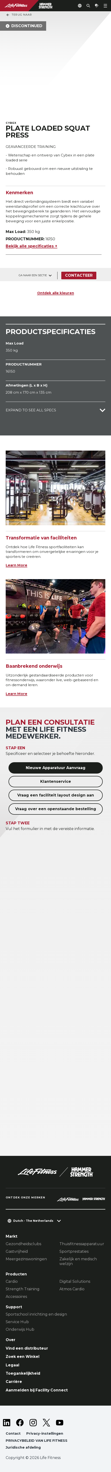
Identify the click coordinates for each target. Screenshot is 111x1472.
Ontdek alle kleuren (55, 293)
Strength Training (23, 1289)
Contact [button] (13, 1433)
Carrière (14, 1381)
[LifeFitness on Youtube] (59, 1422)
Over (10, 1340)
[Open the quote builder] (97, 5)
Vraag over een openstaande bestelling (55, 809)
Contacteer (79, 275)
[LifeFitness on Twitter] (46, 1422)
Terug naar (19, 15)
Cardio (12, 1281)
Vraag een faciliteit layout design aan (55, 795)
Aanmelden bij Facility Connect (37, 1390)
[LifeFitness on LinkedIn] (6, 1422)
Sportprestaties (74, 1251)
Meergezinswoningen (26, 1259)
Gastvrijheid (17, 1251)
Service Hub (17, 1322)
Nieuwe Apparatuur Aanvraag (55, 768)
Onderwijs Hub (20, 1329)
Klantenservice (55, 781)
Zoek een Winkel (23, 1356)
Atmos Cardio (71, 1289)
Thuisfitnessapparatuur (81, 1244)
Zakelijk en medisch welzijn (78, 1261)
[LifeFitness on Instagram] (33, 1422)
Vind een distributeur (27, 1348)
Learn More (16, 565)
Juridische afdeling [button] (23, 1447)
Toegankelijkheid (23, 1373)
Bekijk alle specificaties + (31, 246)
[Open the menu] (105, 5)
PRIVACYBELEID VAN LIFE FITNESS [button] (36, 1440)
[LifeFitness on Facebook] (20, 1422)
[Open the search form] (88, 5)
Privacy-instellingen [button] (44, 1433)
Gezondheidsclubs (23, 1244)
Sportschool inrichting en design (36, 1314)
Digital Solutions (74, 1281)
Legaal (12, 1365)
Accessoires (16, 1296)
